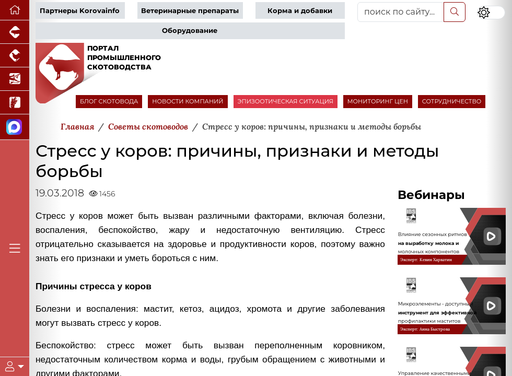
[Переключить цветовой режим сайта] (491, 13)
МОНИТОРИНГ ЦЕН (377, 101)
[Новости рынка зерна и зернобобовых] (14, 102)
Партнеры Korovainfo (80, 11)
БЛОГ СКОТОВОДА (109, 101)
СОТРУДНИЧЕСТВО (452, 101)
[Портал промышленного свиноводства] (14, 32)
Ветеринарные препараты (190, 11)
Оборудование (189, 30)
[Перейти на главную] (14, 10)
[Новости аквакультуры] (14, 79)
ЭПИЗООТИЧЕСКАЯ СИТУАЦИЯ (285, 101)
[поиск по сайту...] (400, 12)
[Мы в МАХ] (14, 127)
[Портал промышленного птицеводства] (14, 55)
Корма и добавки (299, 11)
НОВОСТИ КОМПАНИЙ (187, 101)
